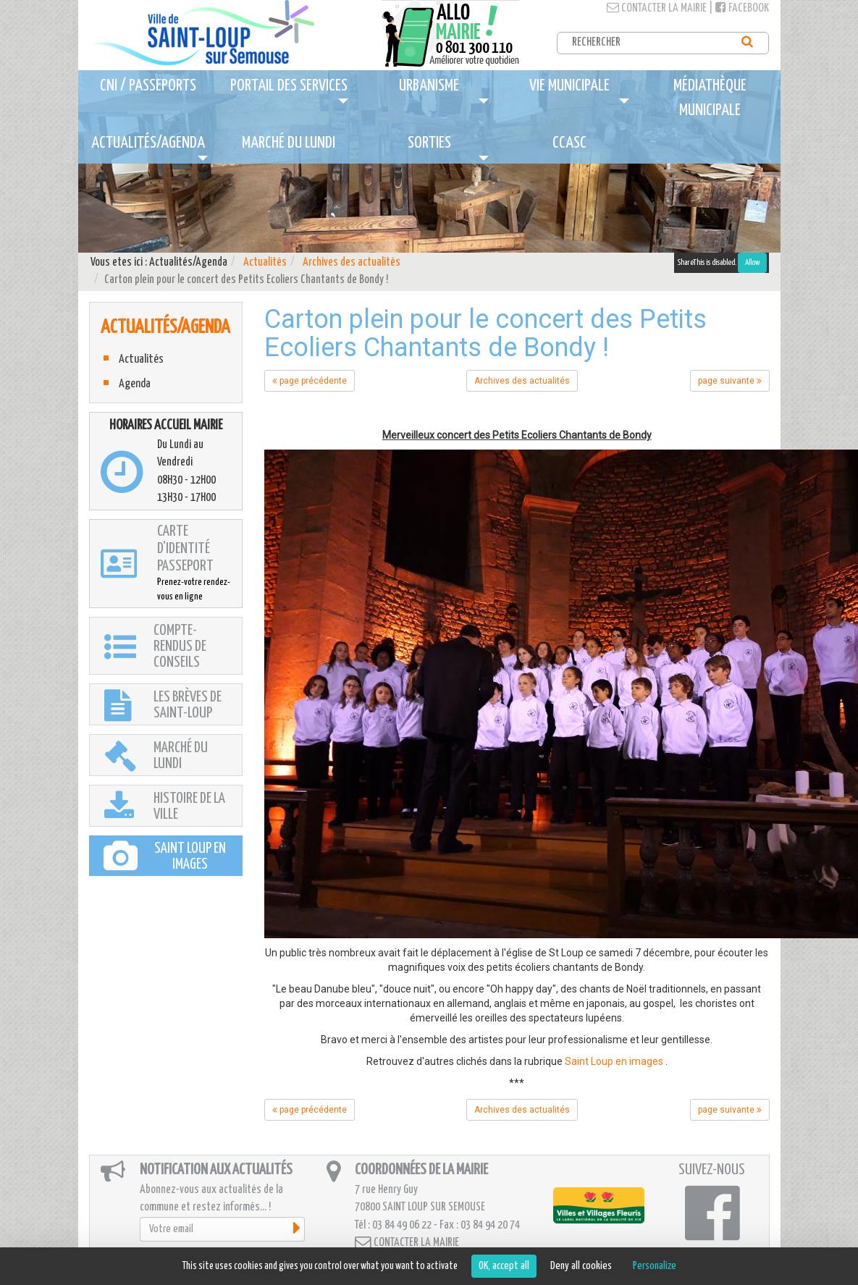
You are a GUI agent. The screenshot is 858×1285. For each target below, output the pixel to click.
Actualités (265, 262)
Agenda (135, 384)
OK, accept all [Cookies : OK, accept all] (504, 1265)
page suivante (730, 381)
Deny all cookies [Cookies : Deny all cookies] (581, 1265)
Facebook (742, 8)
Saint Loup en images (614, 1061)
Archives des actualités (351, 262)
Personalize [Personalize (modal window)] (654, 1265)
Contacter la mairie (657, 8)
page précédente (309, 381)
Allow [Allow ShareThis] (752, 262)
